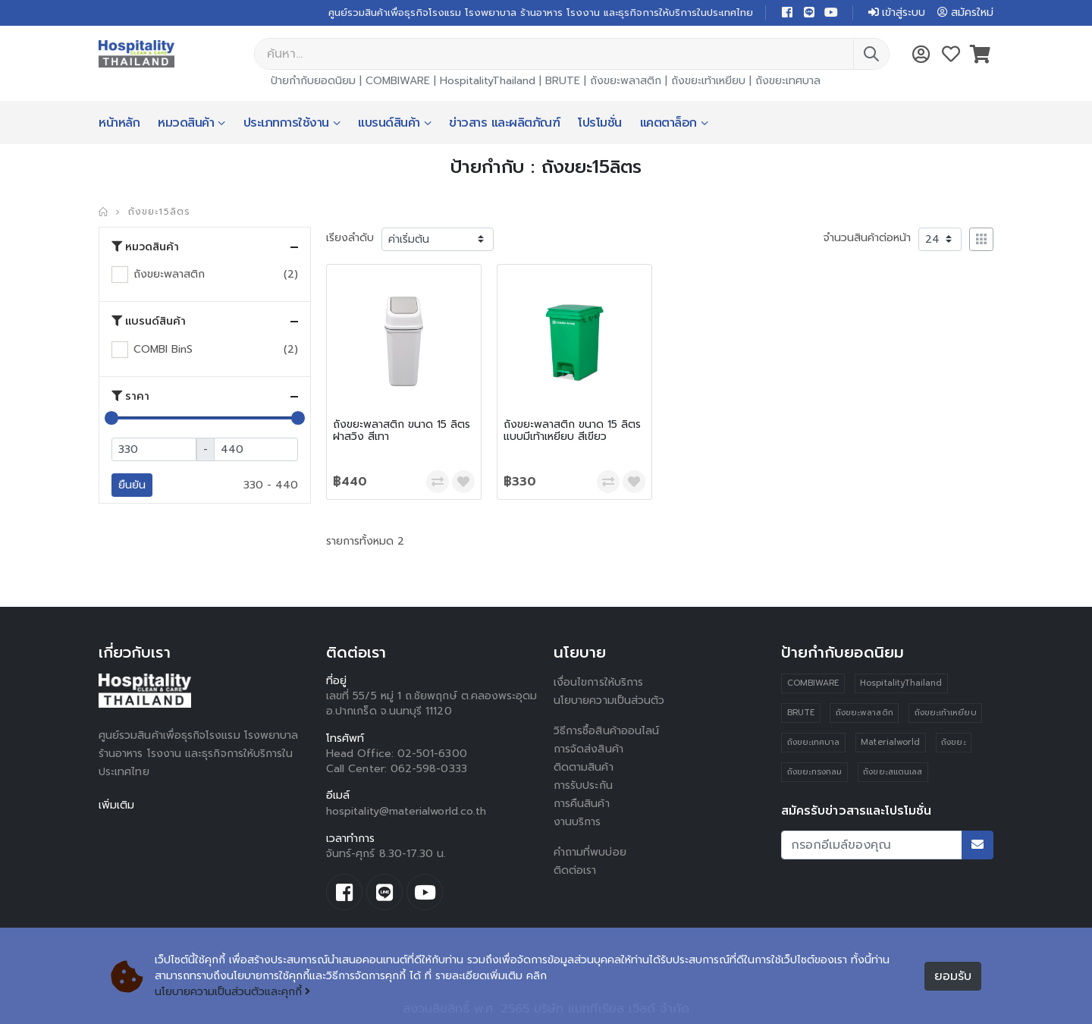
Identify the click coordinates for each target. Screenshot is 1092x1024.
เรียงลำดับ (350, 238)
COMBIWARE (398, 81)
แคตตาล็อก (668, 123)
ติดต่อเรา (575, 870)
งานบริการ (577, 822)
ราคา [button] (130, 396)
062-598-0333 (429, 769)
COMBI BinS (163, 349)
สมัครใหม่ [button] (965, 12)
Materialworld (890, 742)
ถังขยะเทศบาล (788, 81)
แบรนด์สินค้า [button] (148, 321)
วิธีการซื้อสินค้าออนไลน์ (606, 731)
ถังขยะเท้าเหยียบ (708, 81)
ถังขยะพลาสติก (625, 81)
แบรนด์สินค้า (389, 123)
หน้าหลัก (119, 123)
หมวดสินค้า (186, 123)
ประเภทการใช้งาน (286, 123)
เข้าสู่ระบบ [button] (896, 12)
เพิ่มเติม (116, 805)
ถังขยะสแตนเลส (892, 771)
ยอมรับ (952, 976)
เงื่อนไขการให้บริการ (598, 682)
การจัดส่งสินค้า (588, 749)
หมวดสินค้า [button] (145, 247)
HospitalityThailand (487, 81)
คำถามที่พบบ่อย (590, 852)
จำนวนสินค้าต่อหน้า (867, 238)
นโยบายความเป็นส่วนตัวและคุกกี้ (232, 992)
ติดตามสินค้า (583, 767)
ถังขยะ (953, 742)
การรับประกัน (583, 785)
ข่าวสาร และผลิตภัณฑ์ (504, 123)
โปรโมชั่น (600, 123)
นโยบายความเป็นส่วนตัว (609, 700)
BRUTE (562, 81)
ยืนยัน (132, 485)
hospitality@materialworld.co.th (406, 811)
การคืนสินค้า (582, 804)
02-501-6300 (432, 754)
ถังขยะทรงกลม (815, 771)
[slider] (111, 418)
